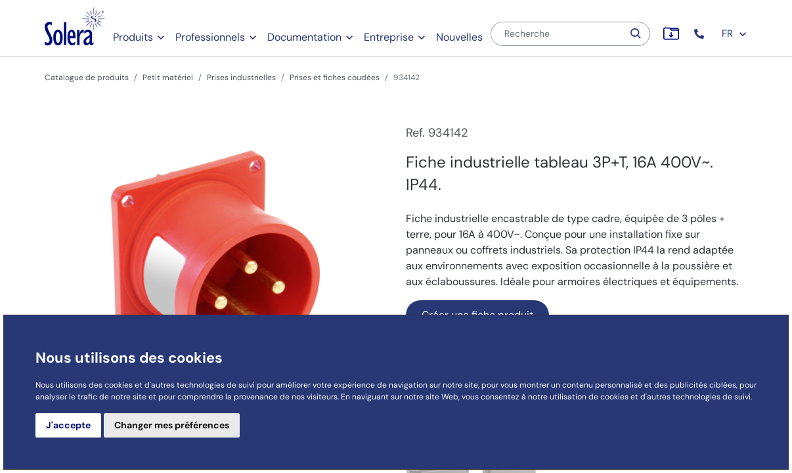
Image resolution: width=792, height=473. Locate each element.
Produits (133, 37)
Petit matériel (168, 77)
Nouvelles (459, 37)
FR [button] (734, 33)
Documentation (304, 37)
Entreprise (389, 37)
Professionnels (210, 37)
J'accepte (68, 425)
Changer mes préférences (171, 425)
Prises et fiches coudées (335, 77)
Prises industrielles (241, 77)
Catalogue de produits (87, 77)
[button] (700, 34)
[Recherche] (557, 33)
